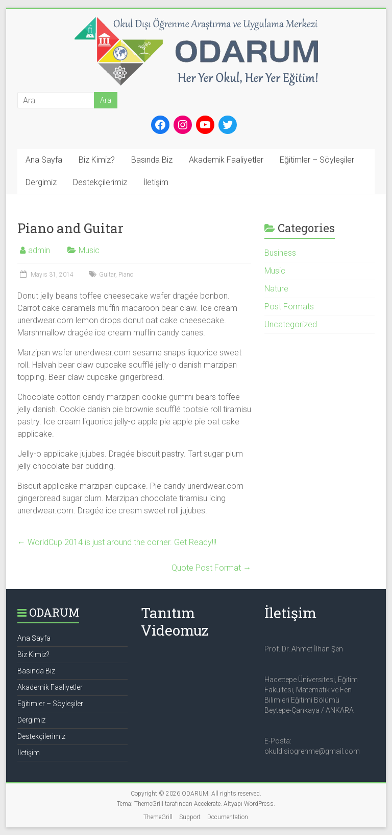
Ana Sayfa (44, 160)
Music (89, 250)
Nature (276, 289)
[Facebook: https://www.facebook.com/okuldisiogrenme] (160, 125)
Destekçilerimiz (100, 182)
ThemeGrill (158, 817)
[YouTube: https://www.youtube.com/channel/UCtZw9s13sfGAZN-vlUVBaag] (205, 125)
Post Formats (289, 306)
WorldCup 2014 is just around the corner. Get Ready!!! (116, 542)
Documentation (227, 817)
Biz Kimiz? (97, 160)
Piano (125, 274)
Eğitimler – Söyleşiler (317, 160)
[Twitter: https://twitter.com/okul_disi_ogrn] (227, 125)
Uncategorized (290, 324)
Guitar (107, 274)
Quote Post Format (211, 568)
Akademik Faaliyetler (226, 160)
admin (39, 250)
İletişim (155, 182)
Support (190, 817)
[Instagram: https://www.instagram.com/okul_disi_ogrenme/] (183, 125)
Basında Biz (152, 160)
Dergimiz (41, 182)
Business (280, 253)
